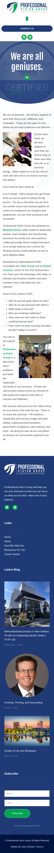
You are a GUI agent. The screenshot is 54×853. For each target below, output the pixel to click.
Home (7, 537)
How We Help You (14, 545)
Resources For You (14, 550)
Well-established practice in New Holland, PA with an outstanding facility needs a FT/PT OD (26, 635)
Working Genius (12, 230)
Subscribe (17, 813)
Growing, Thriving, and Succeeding (23, 702)
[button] (27, 18)
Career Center (12, 554)
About (8, 541)
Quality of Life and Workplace (20, 750)
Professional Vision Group (9, 353)
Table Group (27, 266)
